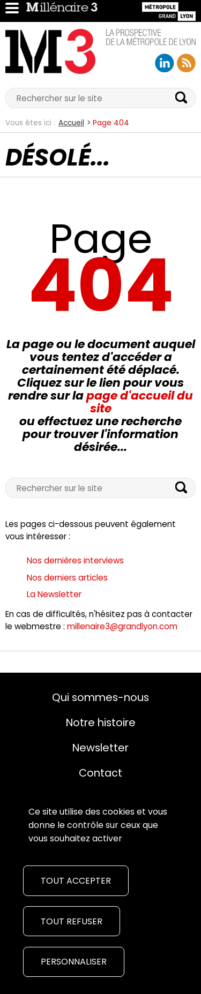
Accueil (71, 123)
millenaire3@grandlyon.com (122, 626)
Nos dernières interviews (75, 560)
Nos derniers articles (67, 577)
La (54, 594)
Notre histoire (101, 722)
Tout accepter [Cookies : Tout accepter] (76, 881)
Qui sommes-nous (100, 697)
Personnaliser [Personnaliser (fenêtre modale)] (74, 961)
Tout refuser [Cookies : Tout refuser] (71, 921)
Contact (100, 772)
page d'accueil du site (139, 402)
